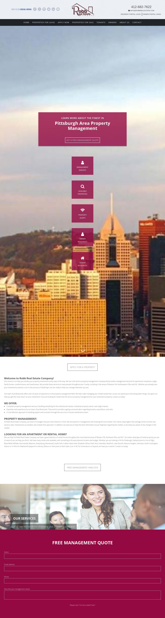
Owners (112, 22)
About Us (125, 22)
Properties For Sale (83, 22)
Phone (6, 577)
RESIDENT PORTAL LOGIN (119, 13)
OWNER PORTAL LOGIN (140, 13)
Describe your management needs (17, 590)
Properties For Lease (43, 22)
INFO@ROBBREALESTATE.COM (130, 9)
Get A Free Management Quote (82, 135)
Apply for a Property (82, 367)
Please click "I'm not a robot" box (82, 606)
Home (26, 22)
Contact (137, 22)
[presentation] (82, 612)
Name (6, 553)
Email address (9, 565)
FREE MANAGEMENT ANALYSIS (82, 468)
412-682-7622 (130, 6)
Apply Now (63, 22)
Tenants (101, 22)
